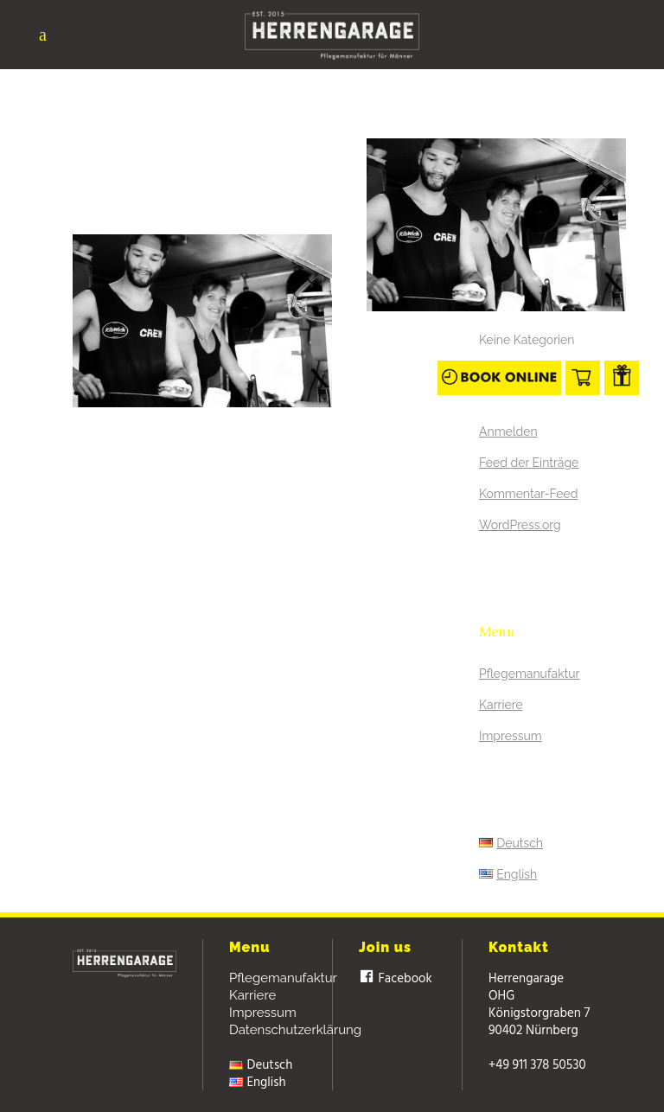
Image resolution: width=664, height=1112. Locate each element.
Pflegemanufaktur (529, 674)
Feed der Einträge (528, 463)
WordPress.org (520, 525)
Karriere (501, 705)
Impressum (510, 736)
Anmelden (508, 431)
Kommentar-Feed (528, 494)
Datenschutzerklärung (295, 1030)
